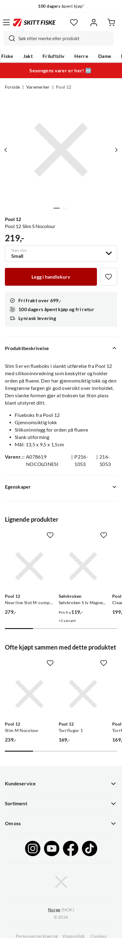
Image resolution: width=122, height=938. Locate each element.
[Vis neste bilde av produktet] (116, 150)
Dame (104, 56)
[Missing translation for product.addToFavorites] (108, 277)
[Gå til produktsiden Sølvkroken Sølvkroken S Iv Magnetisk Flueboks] (83, 566)
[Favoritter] (74, 22)
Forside (12, 87)
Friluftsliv (54, 56)
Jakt (28, 56)
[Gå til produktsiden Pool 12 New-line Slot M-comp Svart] (29, 566)
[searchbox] (64, 38)
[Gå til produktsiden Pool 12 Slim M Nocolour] (29, 694)
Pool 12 (63, 87)
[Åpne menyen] (6, 22)
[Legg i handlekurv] (51, 277)
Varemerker (38, 87)
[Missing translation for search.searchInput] (9, 38)
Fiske (7, 56)
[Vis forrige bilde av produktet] (6, 150)
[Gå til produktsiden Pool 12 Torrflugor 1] (83, 694)
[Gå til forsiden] (34, 22)
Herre (81, 56)
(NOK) (61, 910)
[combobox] (58, 38)
